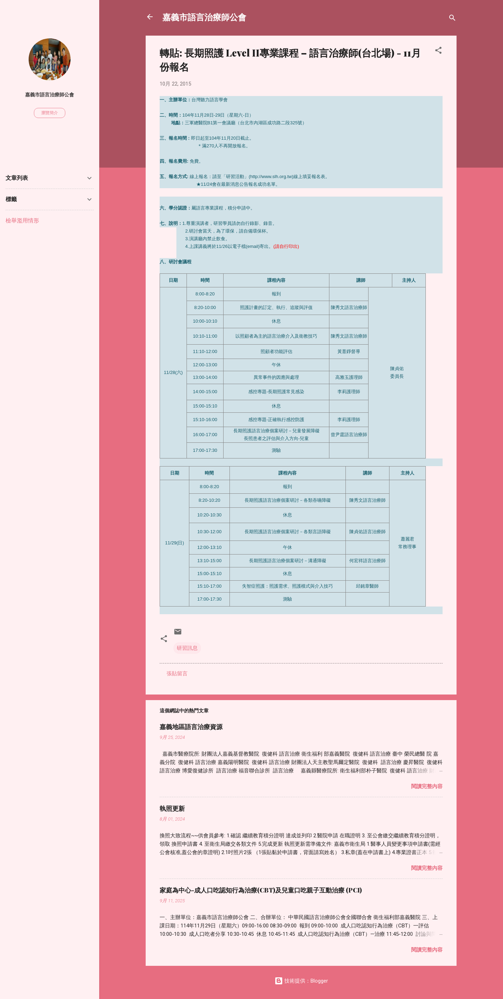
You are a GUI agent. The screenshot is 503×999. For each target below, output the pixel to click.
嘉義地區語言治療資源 (191, 726)
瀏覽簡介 (49, 112)
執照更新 (172, 808)
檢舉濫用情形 (22, 220)
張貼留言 (177, 673)
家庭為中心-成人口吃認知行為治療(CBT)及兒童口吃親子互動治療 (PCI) (261, 890)
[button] (438, 51)
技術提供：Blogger (301, 981)
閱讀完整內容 (427, 786)
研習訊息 (187, 648)
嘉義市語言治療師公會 (204, 16)
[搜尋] (452, 19)
